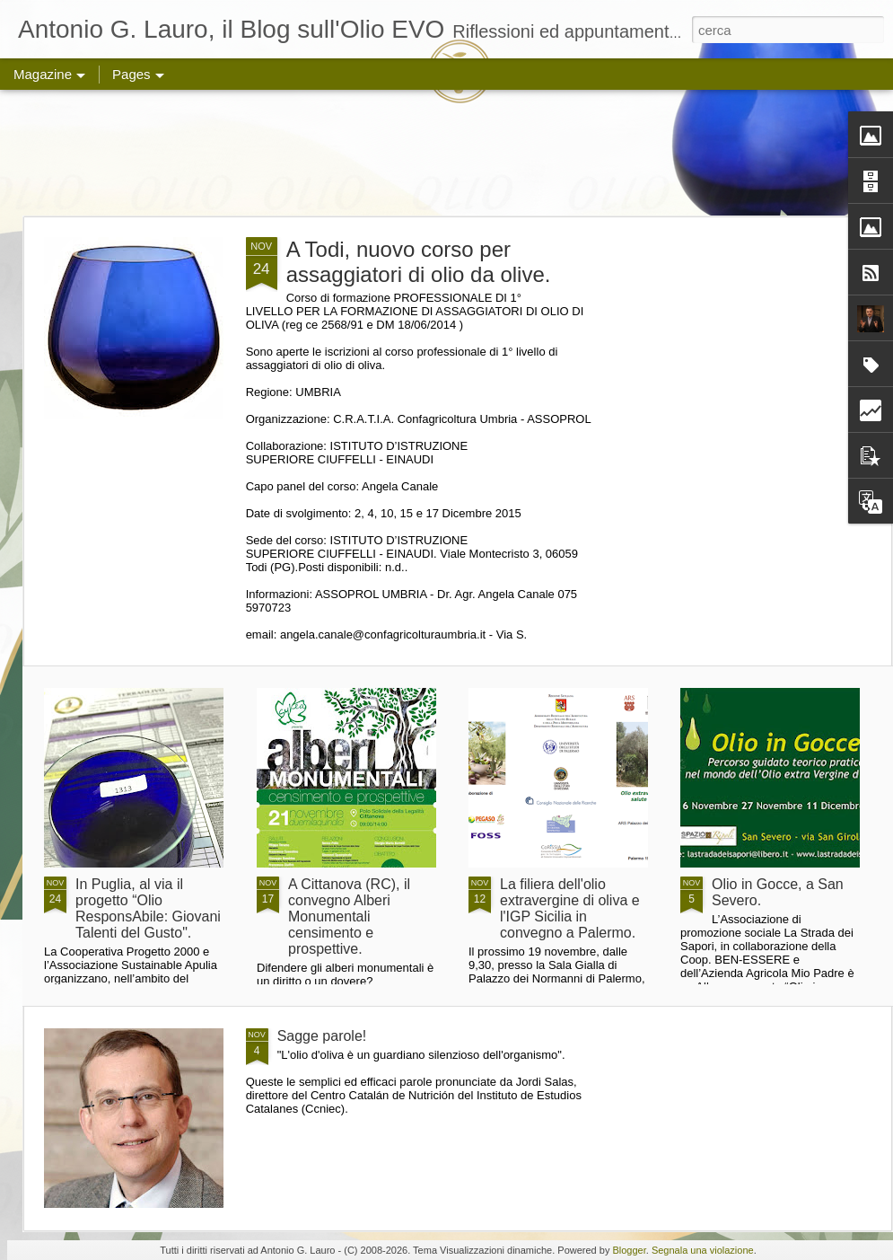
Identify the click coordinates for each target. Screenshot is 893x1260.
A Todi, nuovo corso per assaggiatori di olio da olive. (418, 261)
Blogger (628, 1250)
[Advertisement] (447, 153)
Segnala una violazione (703, 1250)
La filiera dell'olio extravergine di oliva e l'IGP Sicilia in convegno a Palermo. (570, 908)
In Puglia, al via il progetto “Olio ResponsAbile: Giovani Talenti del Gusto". (148, 908)
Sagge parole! (322, 1036)
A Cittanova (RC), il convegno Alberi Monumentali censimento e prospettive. (349, 916)
